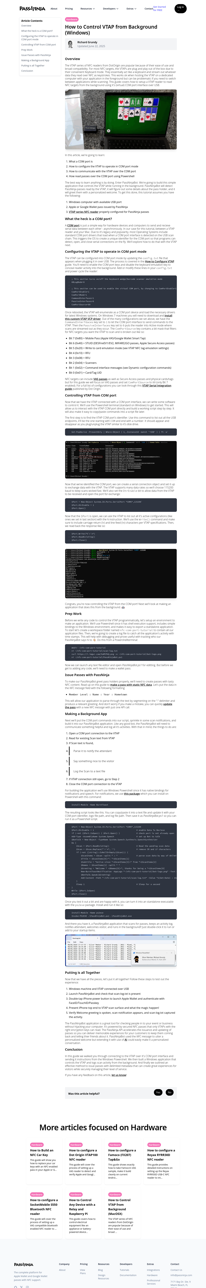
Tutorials (124, 1269)
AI (126, 1039)
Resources (88, 8)
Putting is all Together (32, 65)
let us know (119, 1075)
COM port (73, 225)
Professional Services (153, 1282)
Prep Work (27, 49)
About (54, 8)
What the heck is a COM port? (37, 30)
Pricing (69, 8)
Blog (100, 1269)
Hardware (71, 19)
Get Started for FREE (159, 8)
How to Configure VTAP (159, 261)
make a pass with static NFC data (131, 685)
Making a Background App (35, 60)
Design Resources (103, 1277)
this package (132, 793)
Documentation (128, 1275)
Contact (149, 8)
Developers (111, 8)
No (169, 1092)
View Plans (83, 1271)
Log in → (180, 8)
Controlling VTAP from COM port (38, 44)
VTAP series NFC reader (83, 212)
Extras (132, 8)
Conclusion (27, 70)
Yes (158, 1092)
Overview (26, 25)
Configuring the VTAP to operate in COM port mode (39, 38)
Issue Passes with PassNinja (36, 55)
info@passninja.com (181, 1275)
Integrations (153, 1269)
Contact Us (176, 1269)
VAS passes (100, 379)
